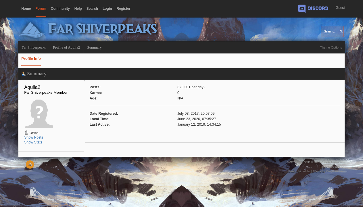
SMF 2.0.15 (294, 162)
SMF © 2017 (312, 162)
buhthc (306, 171)
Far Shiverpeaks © (331, 166)
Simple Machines (332, 162)
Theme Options (331, 47)
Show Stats (33, 142)
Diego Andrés (334, 171)
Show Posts (33, 137)
